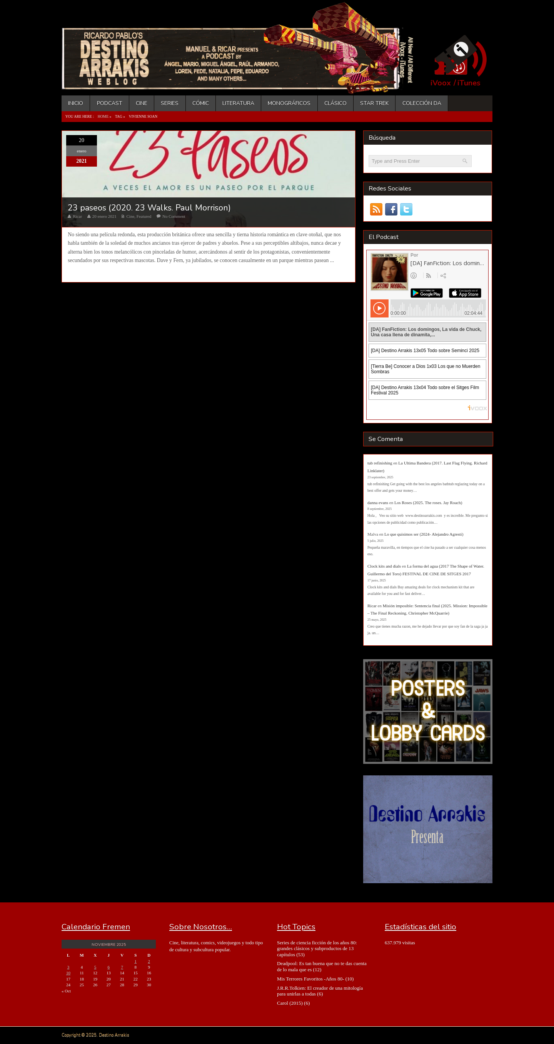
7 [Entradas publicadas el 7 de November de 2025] (122, 967)
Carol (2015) (290, 1003)
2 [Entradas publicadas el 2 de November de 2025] (149, 961)
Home (103, 116)
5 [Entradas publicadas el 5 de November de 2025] (95, 967)
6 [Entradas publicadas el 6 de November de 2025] (109, 967)
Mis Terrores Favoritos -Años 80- (310, 979)
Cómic (200, 103)
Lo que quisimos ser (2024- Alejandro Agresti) (423, 534)
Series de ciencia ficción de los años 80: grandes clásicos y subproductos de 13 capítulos (317, 948)
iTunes (469, 83)
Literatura (238, 103)
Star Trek (374, 103)
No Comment (173, 216)
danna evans (377, 502)
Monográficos (289, 103)
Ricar (77, 216)
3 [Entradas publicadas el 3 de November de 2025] (68, 967)
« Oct (66, 991)
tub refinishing (379, 463)
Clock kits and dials (384, 566)
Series (170, 103)
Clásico (335, 103)
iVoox (441, 83)
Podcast (109, 103)
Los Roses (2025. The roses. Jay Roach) (428, 502)
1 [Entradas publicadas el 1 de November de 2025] (135, 961)
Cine (141, 103)
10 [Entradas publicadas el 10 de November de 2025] (68, 973)
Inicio (75, 103)
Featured (144, 216)
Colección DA (421, 103)
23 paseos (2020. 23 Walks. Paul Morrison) (149, 207)
